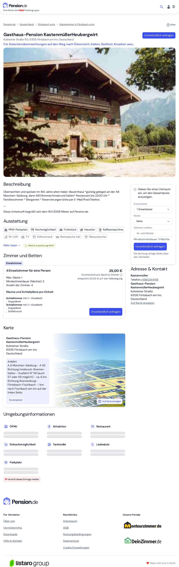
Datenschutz (71, 541)
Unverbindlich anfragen (159, 35)
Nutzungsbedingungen (77, 534)
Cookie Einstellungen (76, 547)
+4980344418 (149, 279)
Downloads (10, 534)
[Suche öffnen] (162, 7)
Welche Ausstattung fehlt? (39, 245)
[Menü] (171, 6)
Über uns (9, 521)
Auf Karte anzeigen (109, 401)
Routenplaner (16, 399)
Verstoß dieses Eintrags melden (22, 479)
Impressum (70, 521)
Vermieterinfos (12, 528)
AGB (66, 528)
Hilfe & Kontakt (12, 541)
